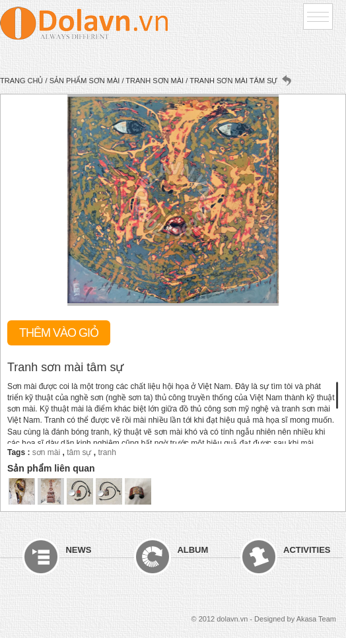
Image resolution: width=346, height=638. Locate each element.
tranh (107, 452)
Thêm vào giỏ (58, 332)
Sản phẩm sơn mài (85, 81)
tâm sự (79, 452)
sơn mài (46, 452)
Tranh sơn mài (154, 81)
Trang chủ (21, 81)
